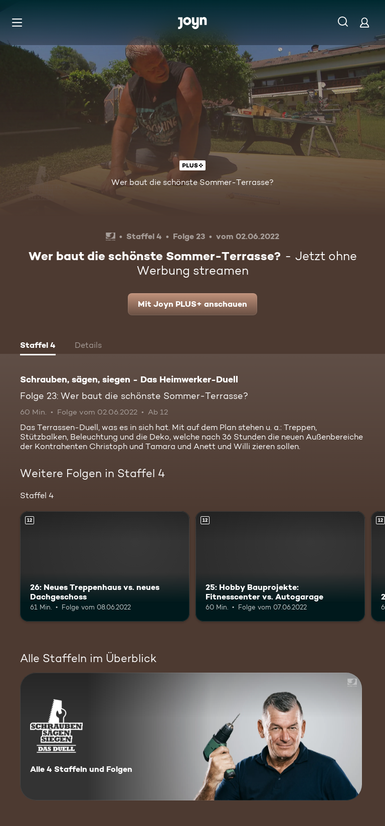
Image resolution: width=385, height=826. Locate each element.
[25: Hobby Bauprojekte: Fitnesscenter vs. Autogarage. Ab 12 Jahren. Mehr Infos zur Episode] (280, 566)
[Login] (364, 22)
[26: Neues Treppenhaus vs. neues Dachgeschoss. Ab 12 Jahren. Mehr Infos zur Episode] (104, 566)
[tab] (38, 346)
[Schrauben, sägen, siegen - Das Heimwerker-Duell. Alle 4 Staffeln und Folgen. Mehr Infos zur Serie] (191, 736)
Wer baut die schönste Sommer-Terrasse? (192, 182)
